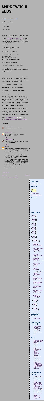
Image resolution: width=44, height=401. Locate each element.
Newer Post (4, 175)
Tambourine (36, 358)
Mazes (34, 287)
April (35, 305)
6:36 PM (6, 144)
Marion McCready (8, 126)
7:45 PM (6, 169)
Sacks (34, 265)
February (36, 308)
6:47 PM (6, 130)
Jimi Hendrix (19, 119)
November (36, 241)
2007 (33, 239)
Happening (36, 348)
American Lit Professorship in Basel (37, 251)
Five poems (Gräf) (37, 382)
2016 (33, 227)
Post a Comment (5, 172)
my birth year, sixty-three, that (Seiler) (38, 391)
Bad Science (36, 269)
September (36, 299)
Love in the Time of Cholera (37, 264)
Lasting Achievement (37, 282)
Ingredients (35, 259)
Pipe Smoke (36, 353)
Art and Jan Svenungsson (36, 296)
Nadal (34, 289)
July (35, 301)
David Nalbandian (37, 286)
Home (16, 175)
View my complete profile (36, 195)
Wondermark (36, 285)
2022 (33, 219)
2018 (33, 224)
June (35, 303)
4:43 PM (6, 137)
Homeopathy (36, 258)
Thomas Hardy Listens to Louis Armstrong (38, 365)
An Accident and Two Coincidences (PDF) (38, 341)
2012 (33, 232)
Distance (35, 344)
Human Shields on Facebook (38, 329)
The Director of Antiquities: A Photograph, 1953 (37, 362)
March (35, 307)
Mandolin (36, 352)
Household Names (37, 283)
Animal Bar (35, 254)
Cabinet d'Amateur (38, 318)
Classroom (36, 343)
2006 (33, 311)
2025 (33, 215)
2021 (33, 220)
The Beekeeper (37, 360)
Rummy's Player (37, 356)
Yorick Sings (36, 368)
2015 (33, 228)
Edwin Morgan (10, 38)
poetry (3, 120)
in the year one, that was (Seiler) (38, 387)
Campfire (36, 342)
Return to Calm (36, 275)
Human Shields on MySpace (38, 327)
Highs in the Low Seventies (37, 350)
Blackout (35, 243)
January (35, 309)
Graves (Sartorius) (38, 383)
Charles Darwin (8, 119)
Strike (35, 357)
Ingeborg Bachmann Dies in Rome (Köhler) (38, 389)
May (35, 304)
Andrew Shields (8, 132)
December (36, 240)
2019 (33, 223)
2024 (33, 216)
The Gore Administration (36, 274)
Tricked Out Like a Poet (38, 255)
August (35, 300)
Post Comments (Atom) (13, 177)
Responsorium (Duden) (37, 396)
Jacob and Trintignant (38, 256)
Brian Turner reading (37, 278)
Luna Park (35, 277)
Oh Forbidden (36, 244)
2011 (33, 233)
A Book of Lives (36, 247)
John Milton (24, 119)
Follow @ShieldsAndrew (36, 183)
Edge (35, 345)
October (35, 297)
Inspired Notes (36, 267)
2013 (33, 231)
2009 (33, 236)
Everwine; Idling (36, 294)
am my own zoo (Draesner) (37, 378)
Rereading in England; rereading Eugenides (38, 271)
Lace (35, 351)
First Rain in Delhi (37, 347)
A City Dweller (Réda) (38, 376)
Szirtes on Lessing (37, 281)
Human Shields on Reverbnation (38, 331)
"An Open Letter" (36, 292)
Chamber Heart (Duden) (37, 380)
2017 (33, 225)
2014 (33, 229)
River (35, 354)
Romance (36, 355)
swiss (6, 146)
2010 (33, 235)
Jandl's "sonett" (36, 279)
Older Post (27, 175)
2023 (33, 217)
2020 (33, 221)
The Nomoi (35, 268)
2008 (33, 237)
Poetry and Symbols (37, 245)
